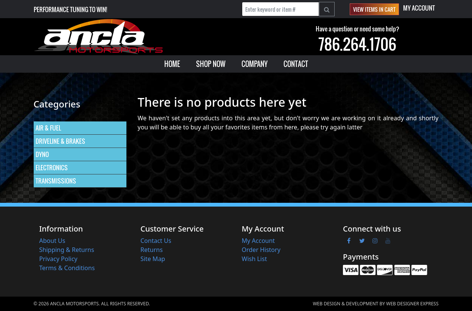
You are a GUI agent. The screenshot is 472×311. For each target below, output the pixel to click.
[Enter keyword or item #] (280, 9)
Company (254, 64)
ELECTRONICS (52, 167)
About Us (52, 240)
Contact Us (155, 240)
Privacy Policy (58, 259)
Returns (151, 250)
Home (172, 64)
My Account (419, 7)
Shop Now (211, 64)
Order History (261, 250)
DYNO (42, 154)
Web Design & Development (345, 303)
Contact (296, 64)
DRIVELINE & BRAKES (60, 141)
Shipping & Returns (66, 250)
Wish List (254, 259)
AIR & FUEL (48, 127)
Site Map (152, 259)
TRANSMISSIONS (56, 180)
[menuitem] (172, 64)
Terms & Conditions (67, 268)
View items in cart (374, 9)
